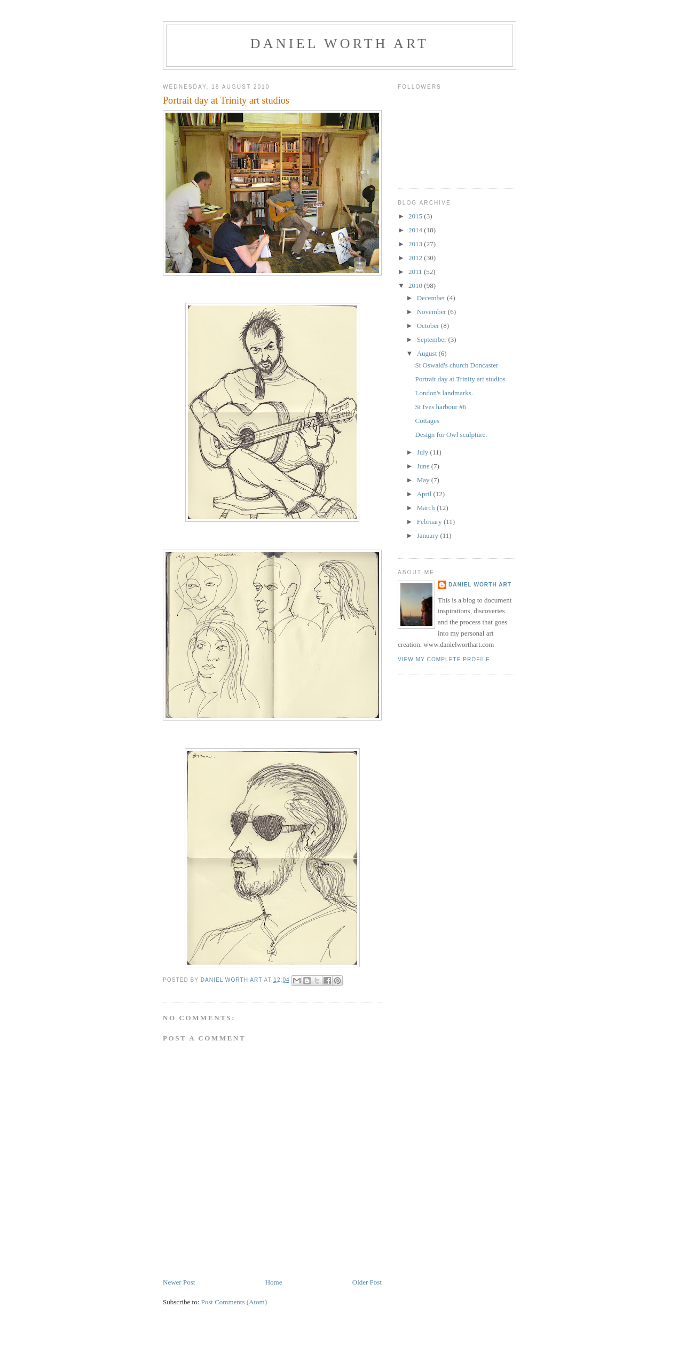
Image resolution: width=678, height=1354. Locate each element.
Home (273, 1282)
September (432, 339)
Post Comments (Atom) (234, 1302)
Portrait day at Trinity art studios (460, 379)
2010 (416, 285)
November (432, 312)
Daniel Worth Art (339, 43)
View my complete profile (444, 659)
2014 (416, 230)
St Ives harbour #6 (440, 407)
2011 (416, 272)
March (427, 508)
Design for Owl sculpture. (451, 435)
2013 (416, 244)
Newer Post (179, 1282)
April (425, 494)
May (424, 480)
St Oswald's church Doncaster (456, 365)
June (424, 466)
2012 (416, 258)
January (428, 535)
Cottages (427, 421)
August (428, 353)
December (432, 298)
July (423, 452)
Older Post (367, 1282)
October (429, 326)
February (430, 522)
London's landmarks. (444, 393)
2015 (416, 216)
